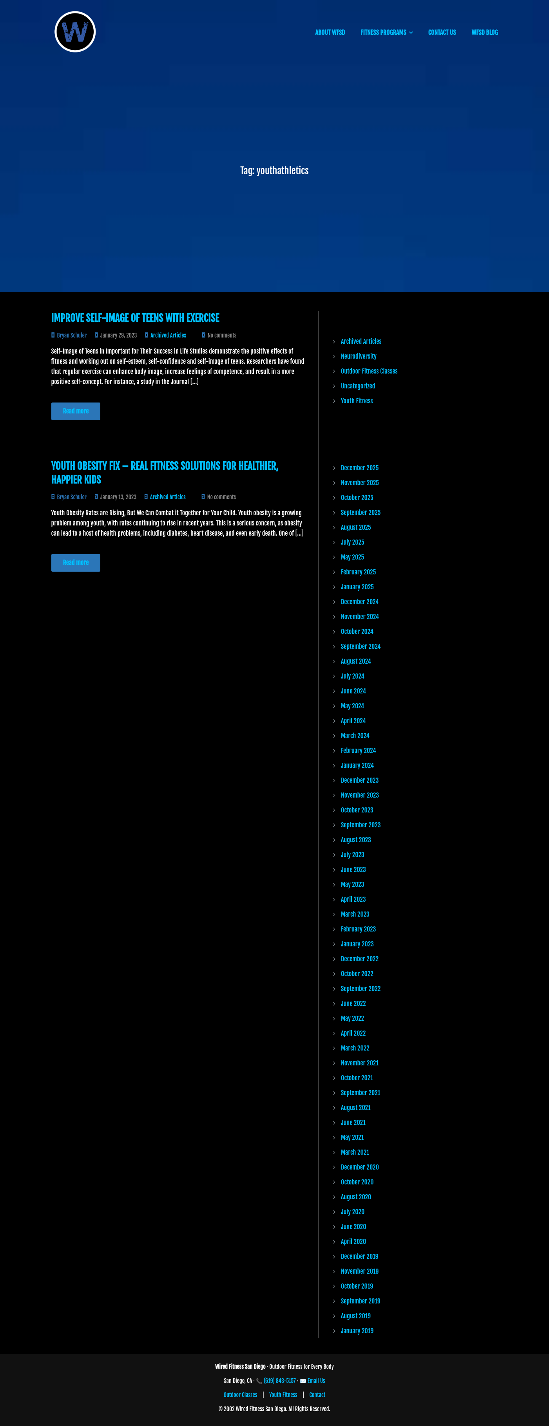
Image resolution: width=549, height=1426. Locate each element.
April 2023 (353, 899)
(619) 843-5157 (280, 1380)
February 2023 (358, 929)
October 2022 (357, 974)
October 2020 (357, 1182)
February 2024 (358, 751)
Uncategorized (358, 386)
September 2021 (360, 1093)
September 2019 (360, 1301)
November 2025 (360, 483)
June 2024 (353, 691)
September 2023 (360, 825)
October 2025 (357, 498)
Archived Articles (168, 335)
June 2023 (353, 870)
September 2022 (360, 989)
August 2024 (356, 661)
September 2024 (361, 646)
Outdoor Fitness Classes (369, 371)
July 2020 (352, 1212)
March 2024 (355, 736)
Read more (76, 411)
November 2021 (360, 1063)
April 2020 (353, 1241)
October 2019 (357, 1286)
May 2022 (352, 1018)
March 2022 (355, 1048)
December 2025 (360, 468)
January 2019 (357, 1331)
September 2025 (360, 512)
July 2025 (352, 542)
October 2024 (357, 631)
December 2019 (360, 1256)
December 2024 (360, 602)
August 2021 (356, 1108)
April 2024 (353, 721)
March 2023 (355, 914)
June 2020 (353, 1227)
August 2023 (356, 840)
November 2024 (360, 617)
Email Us (316, 1380)
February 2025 (358, 572)
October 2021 (357, 1078)
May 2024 (352, 706)
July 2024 (352, 676)
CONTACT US (442, 32)
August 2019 (356, 1316)
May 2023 (352, 884)
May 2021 (352, 1137)
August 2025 (356, 527)
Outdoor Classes (240, 1395)
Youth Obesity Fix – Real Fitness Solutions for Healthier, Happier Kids (165, 473)
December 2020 (360, 1167)
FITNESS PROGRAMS (383, 32)
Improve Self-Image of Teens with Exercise (135, 318)
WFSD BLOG (484, 32)
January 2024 (357, 765)
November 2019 (360, 1271)
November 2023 (360, 795)
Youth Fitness (357, 401)
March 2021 (355, 1152)
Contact (318, 1395)
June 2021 (353, 1122)
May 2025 (352, 557)
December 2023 (360, 780)
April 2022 (353, 1033)
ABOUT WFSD (330, 32)
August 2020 (356, 1197)
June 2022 (353, 1003)
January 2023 (357, 944)
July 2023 (352, 855)
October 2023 (357, 810)
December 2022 (360, 959)
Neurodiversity (359, 356)
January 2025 (357, 587)
